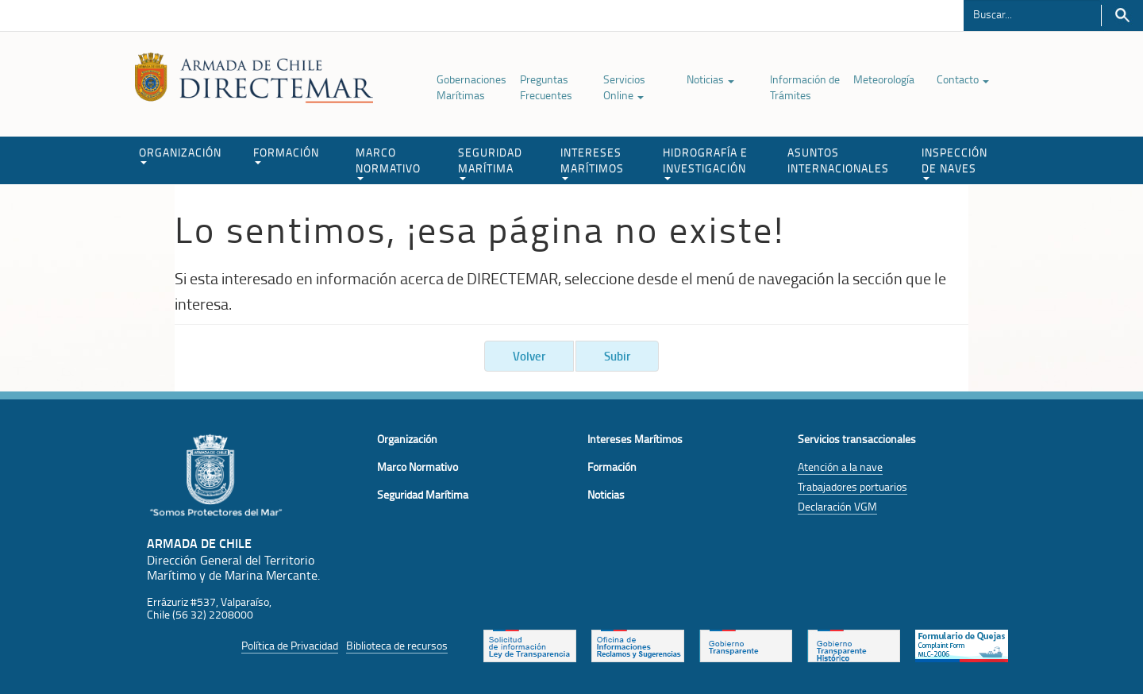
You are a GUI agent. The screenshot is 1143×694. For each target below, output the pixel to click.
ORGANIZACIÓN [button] (180, 154)
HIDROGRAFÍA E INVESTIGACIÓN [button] (705, 162)
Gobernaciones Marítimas (471, 86)
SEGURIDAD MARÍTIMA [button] (490, 162)
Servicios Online (624, 86)
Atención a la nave (840, 466)
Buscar (1122, 15)
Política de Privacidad (289, 645)
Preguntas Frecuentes (546, 86)
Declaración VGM (837, 506)
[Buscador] (1032, 13)
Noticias (710, 79)
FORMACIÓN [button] (286, 154)
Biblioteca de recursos (397, 645)
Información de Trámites (805, 86)
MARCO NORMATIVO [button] (388, 162)
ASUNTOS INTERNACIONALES (838, 160)
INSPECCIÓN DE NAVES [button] (954, 162)
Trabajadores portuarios (852, 486)
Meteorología (883, 79)
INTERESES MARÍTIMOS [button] (592, 162)
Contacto (963, 79)
